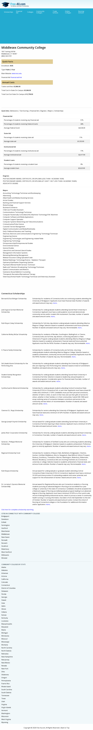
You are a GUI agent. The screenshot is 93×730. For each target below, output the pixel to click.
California (4, 579)
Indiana (4, 612)
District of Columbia (8, 588)
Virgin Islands (6, 707)
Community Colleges (40, 12)
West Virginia (6, 719)
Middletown (5, 534)
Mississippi (5, 642)
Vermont (4, 710)
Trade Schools (55, 12)
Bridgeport (5, 516)
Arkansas (4, 573)
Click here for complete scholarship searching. (17, 510)
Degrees (43, 111)
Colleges (30, 12)
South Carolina (6, 690)
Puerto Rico (5, 684)
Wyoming (4, 722)
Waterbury (5, 549)
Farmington (5, 525)
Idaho (3, 606)
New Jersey (5, 660)
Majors (50, 111)
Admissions (14, 111)
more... (55, 303)
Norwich (4, 543)
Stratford (4, 546)
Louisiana (4, 621)
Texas (3, 698)
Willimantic (5, 555)
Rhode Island (5, 687)
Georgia (4, 597)
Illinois (3, 609)
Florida (3, 594)
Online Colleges (68, 12)
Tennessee (5, 695)
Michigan (4, 633)
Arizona (4, 576)
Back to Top (65, 728)
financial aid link (16, 77)
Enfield (3, 522)
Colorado (4, 582)
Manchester (5, 531)
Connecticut (5, 585)
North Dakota (6, 651)
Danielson (5, 519)
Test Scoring (24, 111)
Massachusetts (6, 624)
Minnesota (5, 636)
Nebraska (4, 654)
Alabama (4, 570)
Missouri (4, 639)
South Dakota (6, 693)
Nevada (4, 666)
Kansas (3, 615)
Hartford (4, 528)
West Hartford (6, 552)
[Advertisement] (46, 28)
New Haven (5, 537)
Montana (4, 645)
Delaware (4, 591)
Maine (3, 630)
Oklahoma (5, 675)
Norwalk (4, 540)
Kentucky (4, 618)
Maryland (4, 627)
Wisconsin (5, 716)
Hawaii (3, 600)
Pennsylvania (6, 681)
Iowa (3, 603)
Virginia (4, 704)
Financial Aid (19, 12)
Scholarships (8, 12)
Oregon (4, 678)
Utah (3, 701)
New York (4, 669)
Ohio (3, 672)
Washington (5, 713)
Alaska (3, 567)
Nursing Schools (81, 12)
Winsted (4, 558)
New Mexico (5, 663)
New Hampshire (7, 657)
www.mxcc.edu (17, 73)
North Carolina (6, 648)
